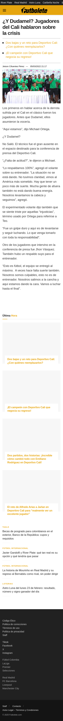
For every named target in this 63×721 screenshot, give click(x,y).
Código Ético (8, 620)
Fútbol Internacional (15, 548)
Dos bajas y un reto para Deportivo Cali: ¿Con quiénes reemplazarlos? (32, 44)
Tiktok (5, 642)
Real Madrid (20, 2)
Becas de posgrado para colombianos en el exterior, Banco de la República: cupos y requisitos (27, 535)
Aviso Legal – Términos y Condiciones (20, 710)
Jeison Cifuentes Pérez (13, 66)
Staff (4, 635)
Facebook (7, 645)
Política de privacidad (13, 631)
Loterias (7, 584)
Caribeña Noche (51, 2)
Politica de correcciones (14, 624)
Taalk (5, 527)
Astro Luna (34, 2)
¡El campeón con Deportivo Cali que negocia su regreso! (29, 55)
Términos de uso (10, 628)
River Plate (6, 2)
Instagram (7, 653)
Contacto (16, 706)
